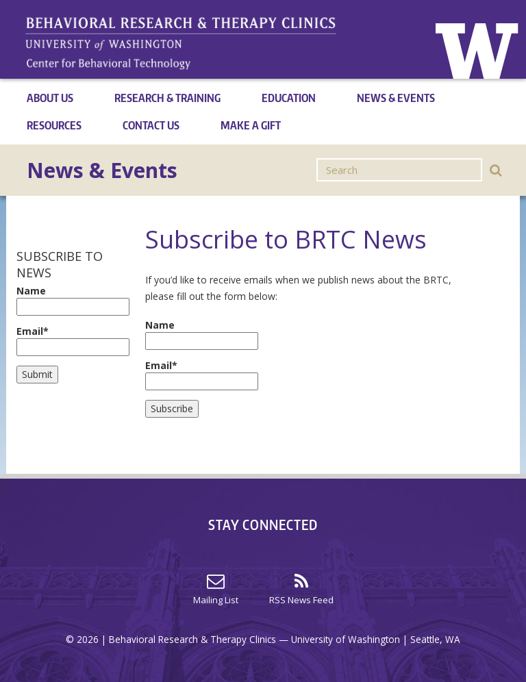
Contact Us (151, 125)
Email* (70, 340)
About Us (50, 98)
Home (478, 49)
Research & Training (167, 98)
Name (70, 300)
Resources (54, 125)
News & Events (396, 98)
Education (289, 98)
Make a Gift (251, 125)
